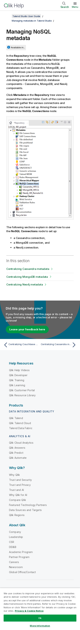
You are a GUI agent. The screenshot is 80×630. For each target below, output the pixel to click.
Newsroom (16, 567)
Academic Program (21, 552)
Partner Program (19, 557)
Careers (14, 562)
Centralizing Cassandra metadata (27, 269)
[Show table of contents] (7, 16)
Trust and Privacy (20, 484)
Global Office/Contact (22, 572)
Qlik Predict (16, 452)
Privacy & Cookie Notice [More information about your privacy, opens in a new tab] (29, 610)
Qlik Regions (17, 515)
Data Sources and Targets (25, 510)
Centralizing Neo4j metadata (24, 284)
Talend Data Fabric (20, 428)
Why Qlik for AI (18, 494)
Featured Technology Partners (28, 504)
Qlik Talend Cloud (20, 423)
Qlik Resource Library (22, 395)
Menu (75, 6)
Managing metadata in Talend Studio (32, 20)
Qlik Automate (18, 457)
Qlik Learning (17, 385)
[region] (40, 609)
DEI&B (12, 546)
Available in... (18, 47)
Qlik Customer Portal (22, 390)
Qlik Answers (17, 447)
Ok (40, 618)
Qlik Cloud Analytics (21, 442)
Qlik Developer (18, 375)
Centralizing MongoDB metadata (27, 276)
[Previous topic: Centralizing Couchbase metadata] (21, 345)
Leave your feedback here (27, 329)
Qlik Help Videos (19, 370)
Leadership (16, 536)
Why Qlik (14, 474)
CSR (11, 541)
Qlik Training (16, 380)
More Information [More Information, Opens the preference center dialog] (40, 625)
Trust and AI (16, 489)
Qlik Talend (16, 418)
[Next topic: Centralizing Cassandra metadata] (59, 345)
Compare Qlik (17, 499)
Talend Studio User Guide (26, 16)
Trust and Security (20, 479)
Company (15, 531)
